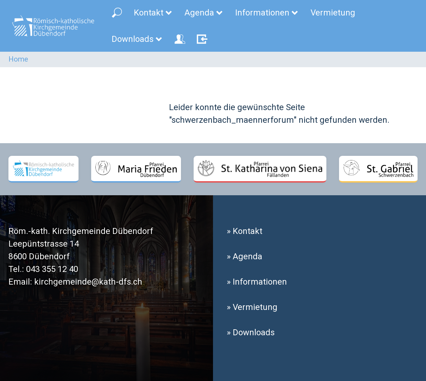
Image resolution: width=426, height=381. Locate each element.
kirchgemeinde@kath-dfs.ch (88, 282)
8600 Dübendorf (39, 256)
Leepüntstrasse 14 (43, 244)
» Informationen (257, 282)
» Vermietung (252, 307)
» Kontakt (244, 231)
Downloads (137, 39)
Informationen (267, 13)
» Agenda (244, 256)
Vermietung (333, 13)
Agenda (204, 13)
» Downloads (251, 332)
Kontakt (153, 13)
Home (18, 59)
